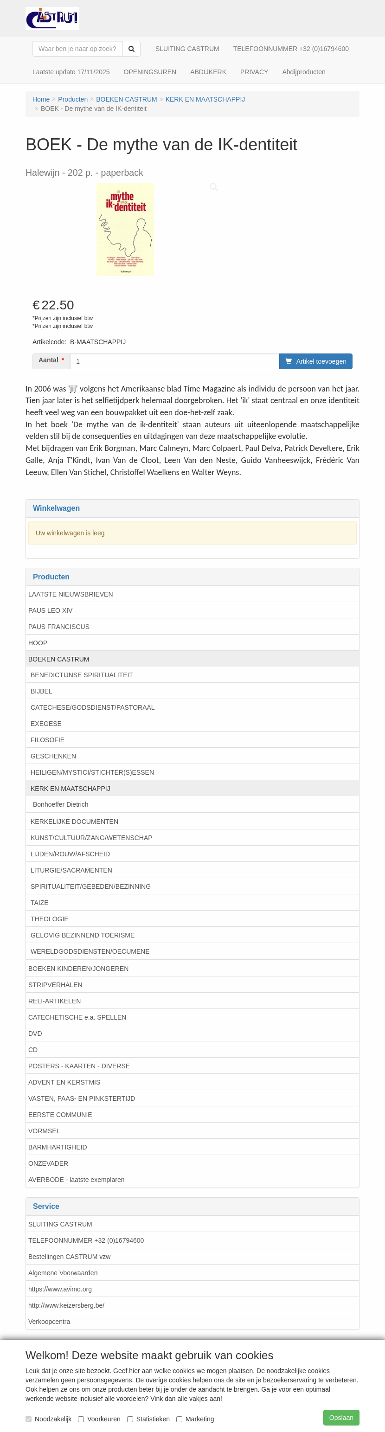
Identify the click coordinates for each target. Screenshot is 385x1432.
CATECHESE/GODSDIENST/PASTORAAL (93, 707)
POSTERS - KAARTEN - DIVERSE (79, 1066)
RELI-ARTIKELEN (54, 1001)
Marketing (195, 1419)
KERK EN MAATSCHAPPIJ (70, 788)
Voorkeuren (99, 1419)
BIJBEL (41, 691)
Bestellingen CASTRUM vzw (69, 1256)
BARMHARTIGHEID (57, 1147)
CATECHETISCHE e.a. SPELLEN (77, 1017)
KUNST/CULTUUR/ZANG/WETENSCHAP (92, 837)
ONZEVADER (48, 1163)
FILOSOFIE (47, 740)
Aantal (48, 360)
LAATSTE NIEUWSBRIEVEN (70, 594)
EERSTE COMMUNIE (60, 1114)
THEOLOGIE (50, 919)
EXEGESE (46, 723)
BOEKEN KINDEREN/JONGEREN (78, 968)
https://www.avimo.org (60, 1289)
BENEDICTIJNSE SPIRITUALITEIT (82, 675)
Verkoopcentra (49, 1321)
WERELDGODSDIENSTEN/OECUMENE (90, 951)
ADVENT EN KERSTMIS (64, 1082)
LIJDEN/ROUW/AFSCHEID (70, 854)
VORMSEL (44, 1131)
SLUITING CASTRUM (60, 1224)
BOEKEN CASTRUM (58, 659)
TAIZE (40, 902)
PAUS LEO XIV (50, 610)
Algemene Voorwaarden (62, 1273)
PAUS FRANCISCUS (59, 626)
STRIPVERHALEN (55, 985)
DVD (35, 1033)
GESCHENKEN (53, 756)
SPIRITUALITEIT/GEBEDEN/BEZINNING (91, 886)
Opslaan (341, 1417)
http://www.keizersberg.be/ (66, 1305)
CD (33, 1049)
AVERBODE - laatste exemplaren (76, 1179)
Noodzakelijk (48, 1419)
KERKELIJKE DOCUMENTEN (74, 821)
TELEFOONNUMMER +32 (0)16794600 (86, 1240)
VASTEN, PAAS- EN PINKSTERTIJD (81, 1098)
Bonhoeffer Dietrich (61, 804)
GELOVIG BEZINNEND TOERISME (83, 935)
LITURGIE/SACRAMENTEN (71, 870)
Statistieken (148, 1419)
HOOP (37, 643)
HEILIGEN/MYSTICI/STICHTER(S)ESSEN (92, 772)
